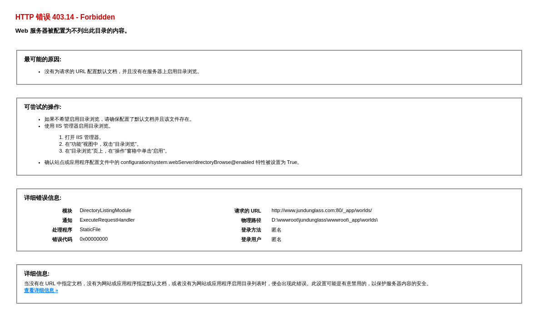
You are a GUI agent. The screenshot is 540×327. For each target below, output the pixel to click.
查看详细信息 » (41, 290)
